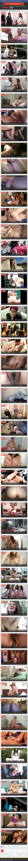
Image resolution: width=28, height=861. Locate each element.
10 (12, 854)
